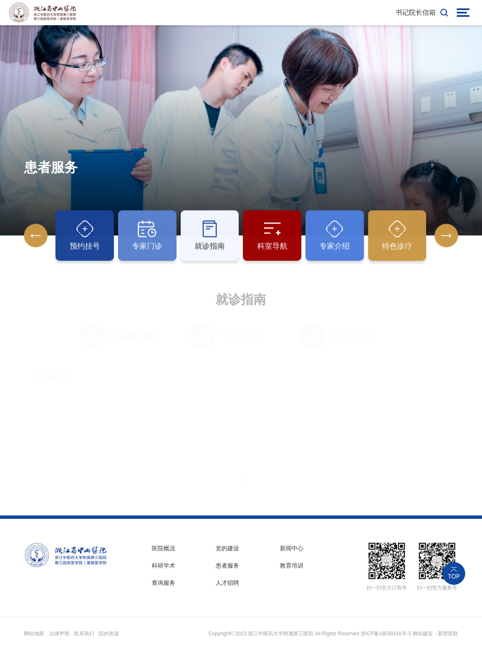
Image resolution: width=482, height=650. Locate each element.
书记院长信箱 (415, 12)
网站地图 (34, 634)
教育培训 (291, 565)
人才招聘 (227, 582)
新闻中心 (291, 548)
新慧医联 (448, 634)
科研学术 (163, 565)
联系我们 (84, 634)
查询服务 (163, 582)
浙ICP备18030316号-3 (386, 634)
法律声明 (59, 634)
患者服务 (227, 565)
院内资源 (109, 634)
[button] (446, 236)
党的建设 (227, 548)
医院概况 (163, 548)
